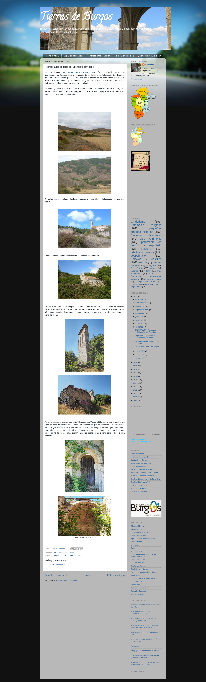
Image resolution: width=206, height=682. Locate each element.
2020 (135, 362)
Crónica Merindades (138, 466)
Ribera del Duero (137, 526)
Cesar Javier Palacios (152, 279)
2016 (135, 376)
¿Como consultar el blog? (149, 56)
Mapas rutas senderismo (101, 56)
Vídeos (146, 271)
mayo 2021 (140, 324)
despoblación (58, 552)
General (148, 284)
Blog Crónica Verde (138, 488)
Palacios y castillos (146, 259)
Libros (152, 273)
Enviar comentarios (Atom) (66, 580)
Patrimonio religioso (146, 225)
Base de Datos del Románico (142, 469)
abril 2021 (139, 327)
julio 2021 (139, 317)
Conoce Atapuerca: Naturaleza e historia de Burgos (143, 555)
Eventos (134, 271)
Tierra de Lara (136, 582)
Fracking (148, 287)
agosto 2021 (140, 313)
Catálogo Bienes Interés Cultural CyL (145, 479)
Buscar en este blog (125, 56)
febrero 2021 (140, 355)
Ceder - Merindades (138, 535)
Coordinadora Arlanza (139, 532)
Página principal (52, 56)
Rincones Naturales (146, 235)
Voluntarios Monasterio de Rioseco (144, 572)
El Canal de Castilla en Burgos (147, 347)
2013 (135, 387)
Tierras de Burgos (76, 17)
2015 (135, 380)
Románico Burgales (138, 591)
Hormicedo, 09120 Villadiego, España (68, 555)
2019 (135, 366)
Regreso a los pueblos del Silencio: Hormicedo (145, 337)
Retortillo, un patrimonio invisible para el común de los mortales (145, 663)
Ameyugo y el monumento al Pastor (145, 651)
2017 (135, 373)
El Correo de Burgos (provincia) (143, 457)
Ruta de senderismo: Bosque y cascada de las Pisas (143, 613)
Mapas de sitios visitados (75, 56)
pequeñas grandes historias (146, 230)
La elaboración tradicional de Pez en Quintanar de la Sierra (145, 656)
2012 (135, 390)
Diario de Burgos (137, 454)
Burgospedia (136, 575)
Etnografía (151, 265)
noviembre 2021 (142, 303)
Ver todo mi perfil (137, 79)
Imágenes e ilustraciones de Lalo (143, 578)
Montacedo (149, 65)
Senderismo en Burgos (140, 569)
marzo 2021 (140, 351)
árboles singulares (142, 252)
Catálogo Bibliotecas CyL (140, 482)
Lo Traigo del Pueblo (139, 485)
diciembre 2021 (141, 299)
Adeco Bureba (136, 542)
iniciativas (142, 262)
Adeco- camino (136, 529)
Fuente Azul (135, 646)
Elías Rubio (69, 552)
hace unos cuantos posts (75, 72)
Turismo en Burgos (138, 560)
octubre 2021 (140, 306)
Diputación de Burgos (139, 460)
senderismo (138, 221)
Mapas (153, 268)
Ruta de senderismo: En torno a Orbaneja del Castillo (143, 619)
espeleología (136, 284)
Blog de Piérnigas (138, 594)
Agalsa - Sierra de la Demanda (143, 539)
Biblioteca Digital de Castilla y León (144, 473)
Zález (133, 548)
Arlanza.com (135, 585)
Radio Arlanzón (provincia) (141, 463)
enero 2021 (140, 358)
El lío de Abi (135, 545)
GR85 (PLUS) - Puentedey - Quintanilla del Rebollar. (146, 331)
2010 (135, 397)
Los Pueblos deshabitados (141, 491)
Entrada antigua (116, 575)
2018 (135, 369)
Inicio (88, 575)
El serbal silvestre (138, 563)
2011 (135, 393)
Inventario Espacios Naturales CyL (144, 476)
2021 (135, 296)
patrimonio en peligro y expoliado (146, 243)
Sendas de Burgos (138, 566)
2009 (135, 400)
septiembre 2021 (142, 310)
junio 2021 (139, 320)
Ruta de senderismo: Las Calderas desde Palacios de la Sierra (144, 626)
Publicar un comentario (57, 565)
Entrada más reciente (56, 575)
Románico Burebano (139, 588)
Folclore (146, 248)
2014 (135, 383)
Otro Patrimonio (150, 238)
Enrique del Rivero (146, 282)
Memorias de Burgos (139, 551)
